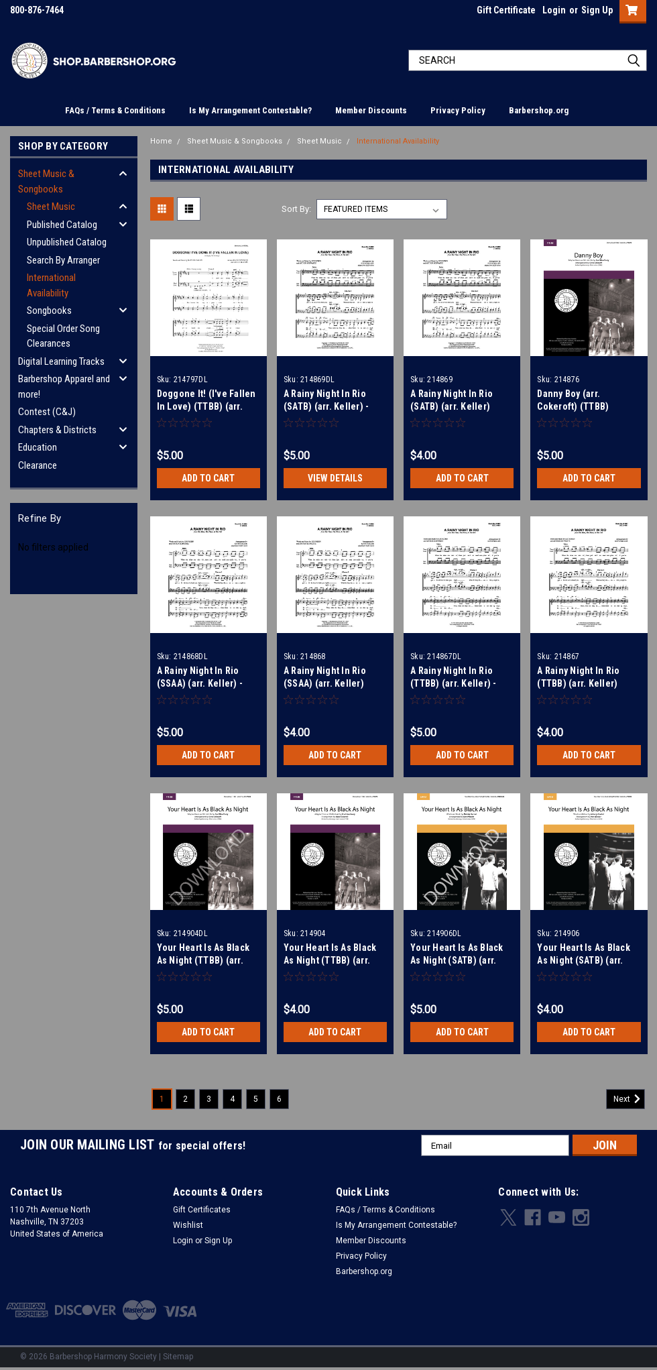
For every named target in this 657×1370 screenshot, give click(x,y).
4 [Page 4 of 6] (232, 1099)
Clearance (37, 465)
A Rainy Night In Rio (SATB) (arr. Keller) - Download (326, 406)
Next (629, 1099)
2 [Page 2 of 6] (185, 1099)
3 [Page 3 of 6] (208, 1099)
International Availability (51, 285)
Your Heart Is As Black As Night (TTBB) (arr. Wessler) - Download (203, 960)
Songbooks (49, 310)
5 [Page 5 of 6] (255, 1099)
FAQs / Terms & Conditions (115, 110)
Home (161, 141)
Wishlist (188, 1225)
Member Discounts (371, 110)
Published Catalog (62, 225)
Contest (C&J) (47, 412)
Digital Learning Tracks (61, 361)
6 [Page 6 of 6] (279, 1099)
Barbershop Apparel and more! (64, 386)
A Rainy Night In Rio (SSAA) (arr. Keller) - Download (200, 683)
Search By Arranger (63, 260)
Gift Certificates (202, 1209)
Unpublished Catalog (67, 242)
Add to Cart (208, 478)
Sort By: (296, 209)
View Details (335, 478)
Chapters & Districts (57, 430)
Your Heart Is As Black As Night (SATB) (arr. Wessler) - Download (456, 960)
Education (37, 447)
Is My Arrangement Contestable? (250, 110)
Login (554, 10)
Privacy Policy (457, 110)
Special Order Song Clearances (63, 336)
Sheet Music (51, 207)
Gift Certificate (506, 10)
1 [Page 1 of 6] (162, 1099)
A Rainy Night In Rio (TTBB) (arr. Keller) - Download (453, 683)
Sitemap (178, 1356)
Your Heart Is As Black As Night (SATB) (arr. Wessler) (583, 960)
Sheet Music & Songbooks (46, 181)
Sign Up (597, 10)
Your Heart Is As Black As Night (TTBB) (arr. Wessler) (330, 960)
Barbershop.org (539, 110)
